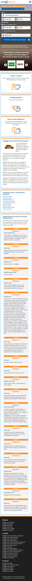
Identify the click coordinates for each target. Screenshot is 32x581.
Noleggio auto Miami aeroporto (10, 540)
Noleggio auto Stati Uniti (8, 522)
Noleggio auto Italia (7, 525)
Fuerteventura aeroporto (9, 201)
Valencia (21, 47)
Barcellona (24, 46)
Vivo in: (4, 33)
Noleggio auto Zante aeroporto (9, 554)
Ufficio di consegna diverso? (9, 24)
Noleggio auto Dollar (7, 563)
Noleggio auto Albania (7, 530)
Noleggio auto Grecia (7, 527)
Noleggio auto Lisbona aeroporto (10, 537)
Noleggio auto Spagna (7, 524)
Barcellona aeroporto (8, 199)
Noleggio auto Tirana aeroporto (10, 556)
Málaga (3, 47)
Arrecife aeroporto (7, 198)
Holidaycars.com (10, 578)
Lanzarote (26, 47)
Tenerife (16, 47)
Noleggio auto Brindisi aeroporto (10, 553)
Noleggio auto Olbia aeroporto (9, 548)
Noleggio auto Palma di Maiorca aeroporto (12, 535)
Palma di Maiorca (17, 46)
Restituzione (5, 22)
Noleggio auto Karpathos (8, 557)
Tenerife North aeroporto (9, 207)
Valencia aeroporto (7, 209)
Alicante (8, 47)
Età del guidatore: (8, 31)
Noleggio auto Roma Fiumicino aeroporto (12, 543)
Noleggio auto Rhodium (8, 569)
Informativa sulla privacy (19, 576)
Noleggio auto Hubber (7, 571)
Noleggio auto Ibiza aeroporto (9, 545)
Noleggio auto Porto (7, 546)
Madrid (12, 47)
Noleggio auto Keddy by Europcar (10, 565)
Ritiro (3, 12)
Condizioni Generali (7, 576)
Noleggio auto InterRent (8, 566)
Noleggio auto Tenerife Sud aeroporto (11, 551)
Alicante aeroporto (7, 196)
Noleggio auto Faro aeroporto (9, 539)
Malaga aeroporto (7, 206)
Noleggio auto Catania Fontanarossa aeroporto (14, 542)
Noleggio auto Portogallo (8, 528)
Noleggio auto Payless (7, 568)
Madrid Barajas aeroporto (9, 202)
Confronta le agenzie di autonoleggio (17, 40)
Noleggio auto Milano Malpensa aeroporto (12, 550)
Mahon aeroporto (7, 204)
